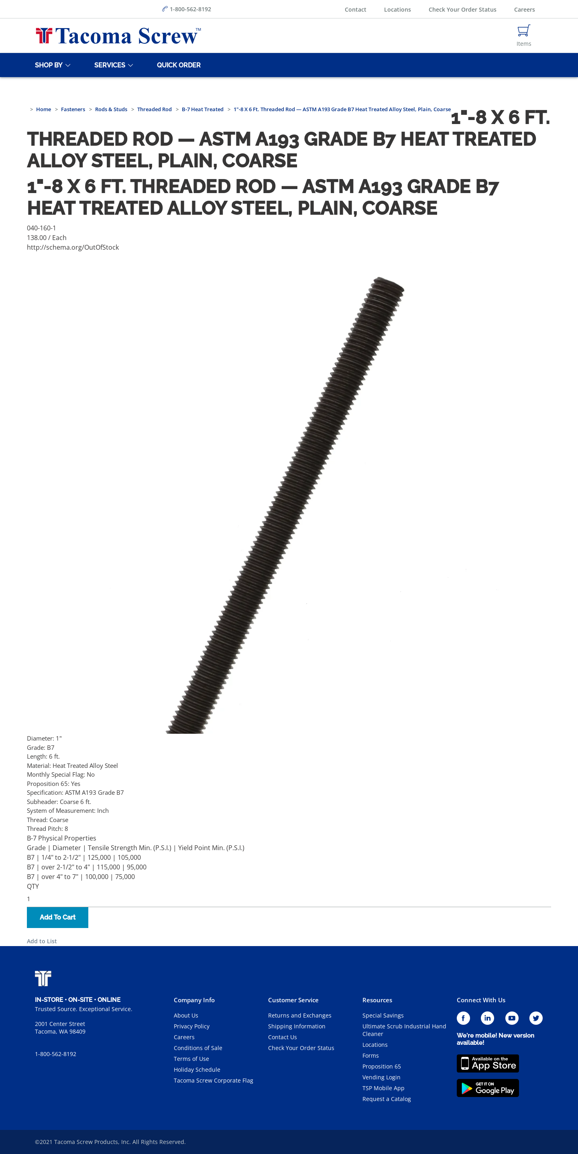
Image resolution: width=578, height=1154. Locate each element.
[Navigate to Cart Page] (524, 35)
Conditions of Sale (198, 1048)
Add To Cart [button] (57, 917)
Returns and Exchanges (300, 1015)
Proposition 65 (381, 1066)
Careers (524, 9)
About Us (186, 1015)
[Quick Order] (177, 65)
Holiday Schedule (197, 1069)
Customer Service (293, 999)
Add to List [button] (42, 941)
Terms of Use (191, 1058)
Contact (355, 9)
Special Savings (383, 1015)
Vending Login (381, 1077)
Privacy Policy (192, 1026)
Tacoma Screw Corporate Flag (213, 1080)
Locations (397, 9)
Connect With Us (481, 999)
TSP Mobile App (383, 1088)
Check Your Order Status (463, 9)
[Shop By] (47, 65)
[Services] (108, 65)
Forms (370, 1055)
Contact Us (282, 1037)
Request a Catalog (386, 1099)
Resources (377, 999)
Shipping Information (297, 1026)
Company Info (194, 999)
